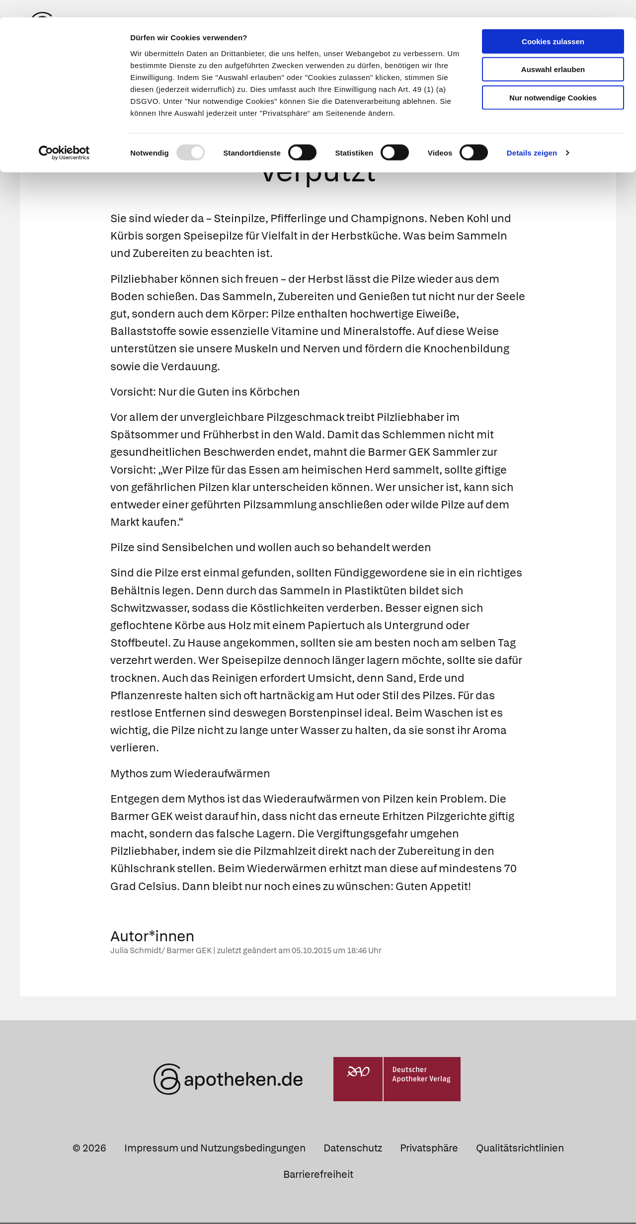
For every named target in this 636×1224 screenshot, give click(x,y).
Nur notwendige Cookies (553, 80)
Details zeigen (532, 136)
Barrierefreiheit (318, 1175)
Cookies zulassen (553, 24)
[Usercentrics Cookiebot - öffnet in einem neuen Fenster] (64, 136)
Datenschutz (352, 1149)
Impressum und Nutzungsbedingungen (215, 1149)
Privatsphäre (429, 1149)
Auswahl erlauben (553, 52)
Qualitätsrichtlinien (520, 1149)
